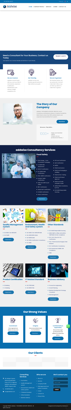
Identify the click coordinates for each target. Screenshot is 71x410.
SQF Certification (59, 163)
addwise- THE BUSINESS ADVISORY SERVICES (22, 406)
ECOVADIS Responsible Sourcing (57, 230)
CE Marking (7, 288)
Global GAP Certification (44, 189)
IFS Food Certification (60, 160)
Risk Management (53, 294)
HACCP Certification (43, 169)
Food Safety (24, 380)
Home (30, 7)
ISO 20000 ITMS (30, 288)
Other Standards (25, 395)
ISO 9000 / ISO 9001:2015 (10, 232)
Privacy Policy (41, 396)
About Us (40, 378)
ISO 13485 (6, 235)
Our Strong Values (35, 312)
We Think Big (32, 78)
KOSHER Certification (43, 192)
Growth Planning (53, 288)
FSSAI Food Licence (59, 168)
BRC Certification (42, 187)
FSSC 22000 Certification (44, 176)
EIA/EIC (56, 165)
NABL (50, 253)
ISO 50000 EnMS (31, 237)
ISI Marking (6, 285)
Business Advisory (25, 397)
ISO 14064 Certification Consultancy (36, 240)
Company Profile (38, 7)
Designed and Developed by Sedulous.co (58, 406)
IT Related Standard (26, 392)
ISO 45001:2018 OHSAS (32, 235)
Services (48, 7)
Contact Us (62, 7)
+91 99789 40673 (8, 1)
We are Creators (12, 78)
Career (55, 7)
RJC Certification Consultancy (57, 246)
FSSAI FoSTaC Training (60, 174)
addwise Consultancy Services (35, 150)
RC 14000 (29, 242)
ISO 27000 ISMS (30, 285)
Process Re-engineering (55, 285)
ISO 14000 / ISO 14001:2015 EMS (34, 232)
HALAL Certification (43, 194)
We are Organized (55, 78)
